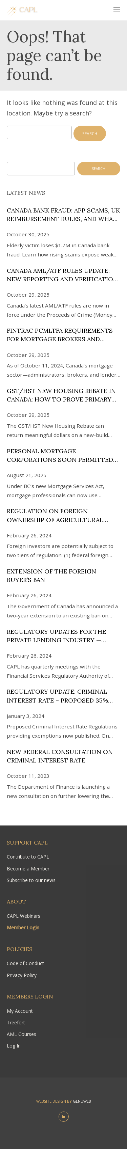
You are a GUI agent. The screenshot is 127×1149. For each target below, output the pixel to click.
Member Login (23, 927)
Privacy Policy (22, 975)
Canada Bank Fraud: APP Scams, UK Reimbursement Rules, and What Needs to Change (63, 214)
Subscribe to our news (31, 880)
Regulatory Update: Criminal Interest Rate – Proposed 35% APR (57, 696)
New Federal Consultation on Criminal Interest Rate (60, 756)
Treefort (16, 1022)
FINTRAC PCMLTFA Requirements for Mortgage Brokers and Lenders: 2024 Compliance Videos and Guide (63, 335)
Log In (14, 1045)
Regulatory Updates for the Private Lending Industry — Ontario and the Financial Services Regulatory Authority (62, 636)
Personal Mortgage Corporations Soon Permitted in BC (60, 455)
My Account (20, 1011)
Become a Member (28, 868)
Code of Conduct (25, 963)
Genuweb (82, 1101)
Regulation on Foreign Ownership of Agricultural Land (55, 515)
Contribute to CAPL (28, 856)
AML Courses (21, 1034)
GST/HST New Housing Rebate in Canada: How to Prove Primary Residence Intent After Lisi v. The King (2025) (63, 395)
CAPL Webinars (23, 916)
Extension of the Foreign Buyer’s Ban (51, 575)
